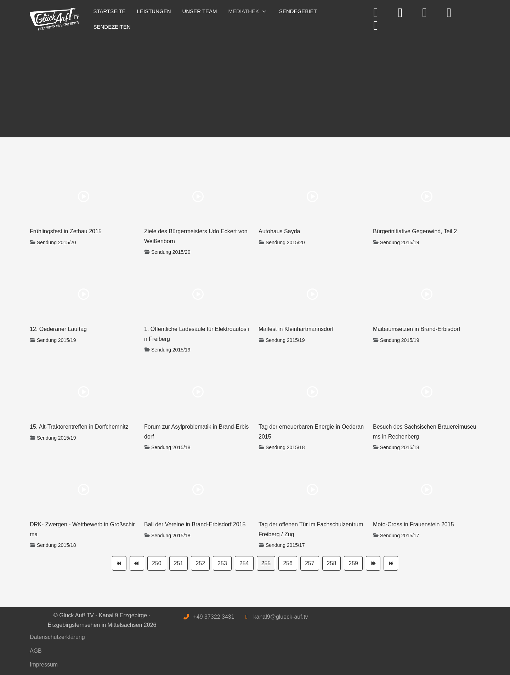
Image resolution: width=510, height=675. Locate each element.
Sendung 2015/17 (285, 545)
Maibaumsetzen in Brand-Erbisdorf (416, 329)
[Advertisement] (242, 84)
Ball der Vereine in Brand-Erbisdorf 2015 (194, 524)
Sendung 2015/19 (399, 242)
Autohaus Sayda (279, 231)
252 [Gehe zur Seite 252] (200, 563)
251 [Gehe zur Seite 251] (178, 563)
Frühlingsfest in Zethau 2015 (66, 231)
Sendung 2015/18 (171, 447)
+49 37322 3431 (213, 617)
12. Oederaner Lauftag (58, 329)
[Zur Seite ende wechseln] (391, 563)
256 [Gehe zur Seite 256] (288, 563)
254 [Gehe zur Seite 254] (244, 563)
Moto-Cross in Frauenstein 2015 (413, 524)
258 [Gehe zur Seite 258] (331, 563)
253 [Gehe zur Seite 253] (222, 563)
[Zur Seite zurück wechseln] (137, 563)
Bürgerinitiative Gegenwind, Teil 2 (415, 231)
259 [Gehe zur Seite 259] (353, 563)
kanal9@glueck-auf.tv (280, 617)
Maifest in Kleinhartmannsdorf (296, 329)
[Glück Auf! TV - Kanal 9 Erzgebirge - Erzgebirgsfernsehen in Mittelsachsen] (54, 19)
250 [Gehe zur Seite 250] (157, 563)
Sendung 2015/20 (56, 242)
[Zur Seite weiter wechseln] (373, 563)
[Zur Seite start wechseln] (119, 563)
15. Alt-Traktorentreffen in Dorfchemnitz (79, 427)
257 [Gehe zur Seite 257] (309, 563)
